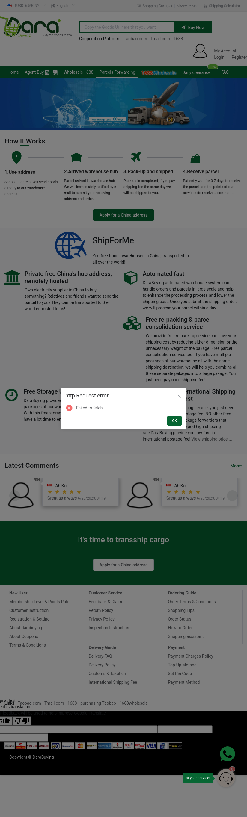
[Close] (179, 396)
